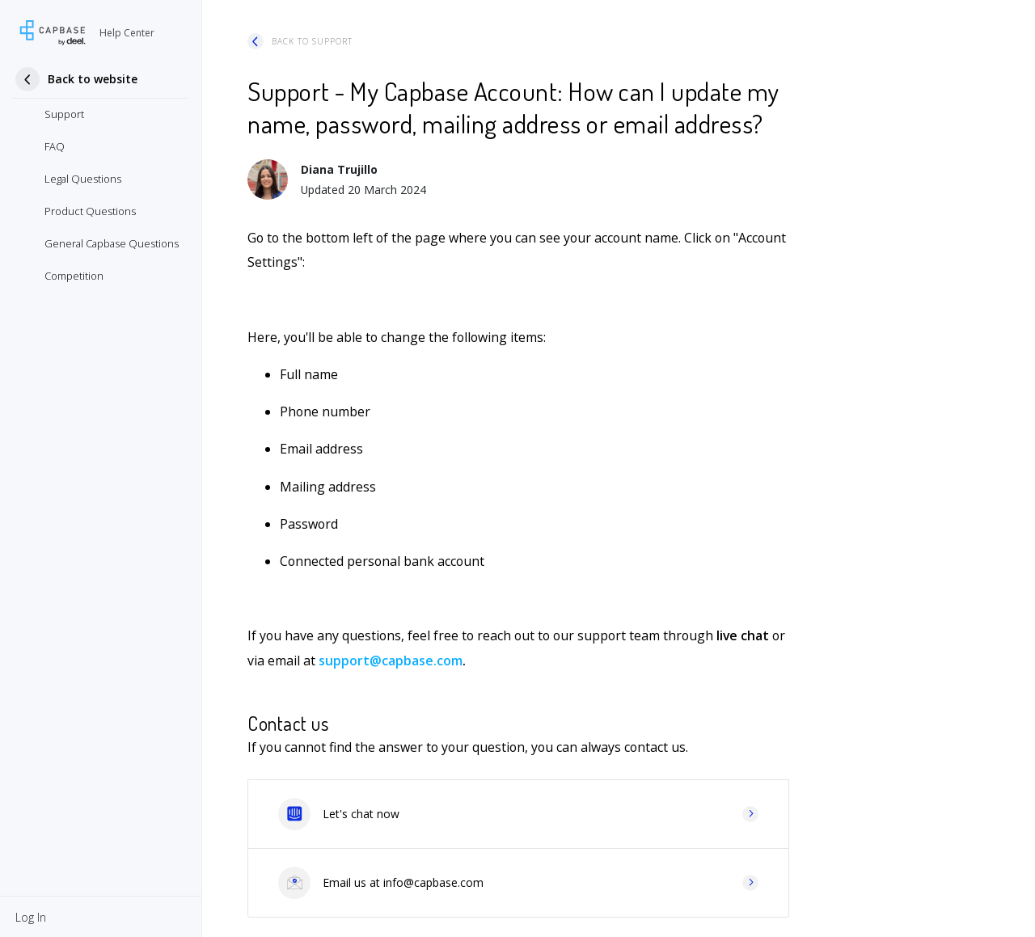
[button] (30, 917)
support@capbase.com (391, 660)
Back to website (92, 79)
